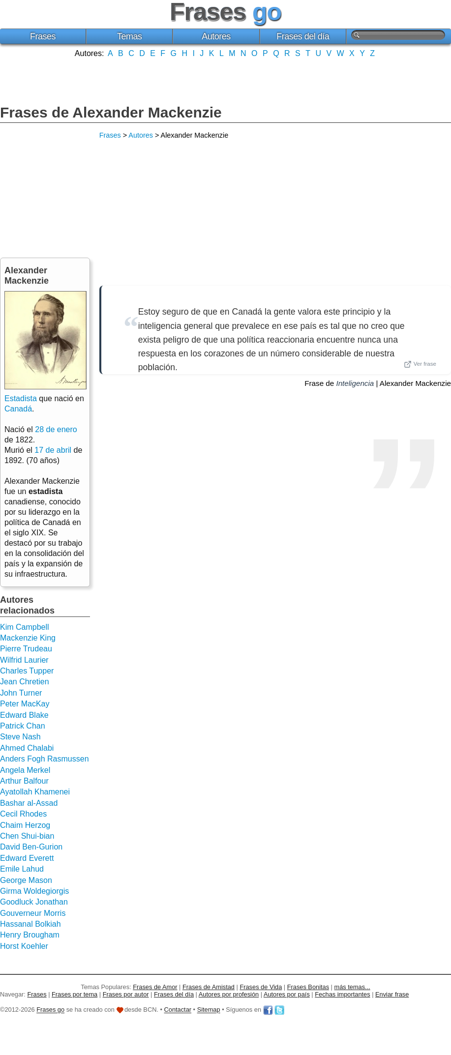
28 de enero (56, 429)
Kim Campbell (24, 627)
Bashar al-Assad (29, 803)
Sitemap (208, 1010)
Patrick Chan (22, 726)
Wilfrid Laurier (24, 660)
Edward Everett (27, 858)
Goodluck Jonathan (34, 902)
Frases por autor (126, 994)
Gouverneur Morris (32, 913)
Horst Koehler (24, 946)
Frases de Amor (155, 987)
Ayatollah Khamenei (35, 792)
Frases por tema (74, 994)
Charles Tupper (27, 671)
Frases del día (302, 36)
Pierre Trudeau (26, 649)
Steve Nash (20, 737)
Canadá (18, 409)
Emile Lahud (22, 869)
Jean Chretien (24, 681)
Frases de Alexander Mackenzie (111, 112)
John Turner (21, 693)
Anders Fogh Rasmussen (44, 759)
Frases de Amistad (208, 987)
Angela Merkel (25, 770)
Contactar (177, 1010)
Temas (129, 36)
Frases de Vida (261, 987)
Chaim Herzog (25, 825)
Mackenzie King (28, 638)
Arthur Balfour (24, 781)
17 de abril (52, 450)
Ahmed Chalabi (27, 748)
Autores (216, 36)
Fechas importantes (342, 994)
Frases (43, 36)
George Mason (26, 880)
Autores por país (287, 994)
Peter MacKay (24, 704)
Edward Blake (24, 715)
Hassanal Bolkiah (30, 924)
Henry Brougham (30, 935)
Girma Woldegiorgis (34, 891)
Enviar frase (392, 994)
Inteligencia (355, 383)
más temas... (352, 987)
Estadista (20, 398)
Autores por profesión (229, 994)
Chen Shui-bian (27, 836)
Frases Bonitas (308, 987)
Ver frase (420, 364)
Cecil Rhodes (23, 814)
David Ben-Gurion (31, 847)
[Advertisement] (226, 80)
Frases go (50, 1010)
